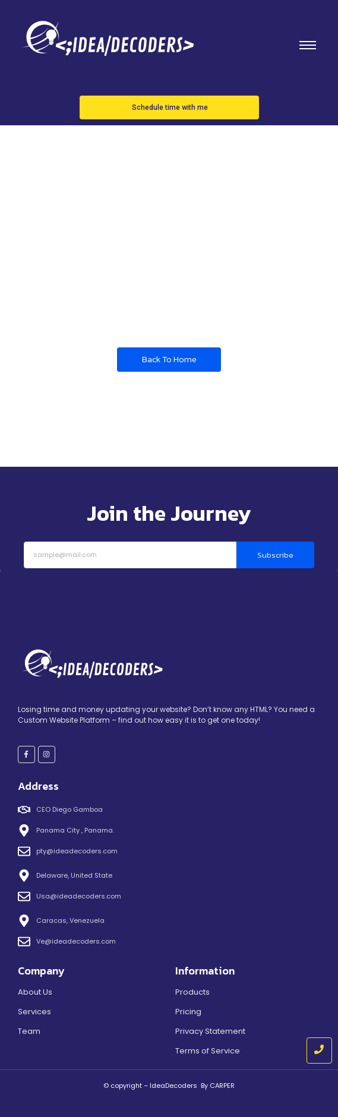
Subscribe (275, 555)
